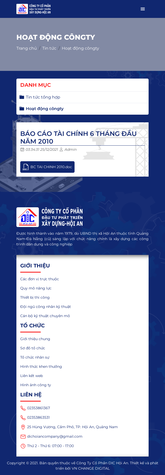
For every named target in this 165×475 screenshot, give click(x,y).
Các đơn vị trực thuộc (39, 279)
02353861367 (35, 408)
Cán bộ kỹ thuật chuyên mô (45, 316)
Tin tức (49, 48)
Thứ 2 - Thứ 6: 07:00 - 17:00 (47, 446)
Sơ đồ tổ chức (32, 348)
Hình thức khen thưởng (41, 366)
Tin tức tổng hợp (43, 97)
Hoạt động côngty (80, 48)
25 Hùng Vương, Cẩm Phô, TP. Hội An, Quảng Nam (69, 427)
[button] (143, 9)
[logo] (82, 217)
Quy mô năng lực (35, 288)
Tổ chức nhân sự (34, 357)
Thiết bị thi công (35, 297)
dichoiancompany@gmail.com (51, 436)
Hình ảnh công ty (35, 385)
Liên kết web (31, 375)
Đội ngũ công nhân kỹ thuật (45, 306)
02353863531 (35, 417)
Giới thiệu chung (35, 339)
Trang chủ (26, 48)
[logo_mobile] (33, 9)
